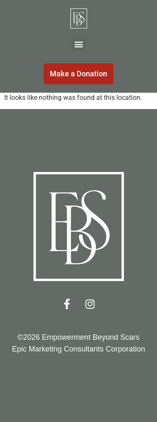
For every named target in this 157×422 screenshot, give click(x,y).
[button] (78, 44)
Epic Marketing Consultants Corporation (78, 349)
